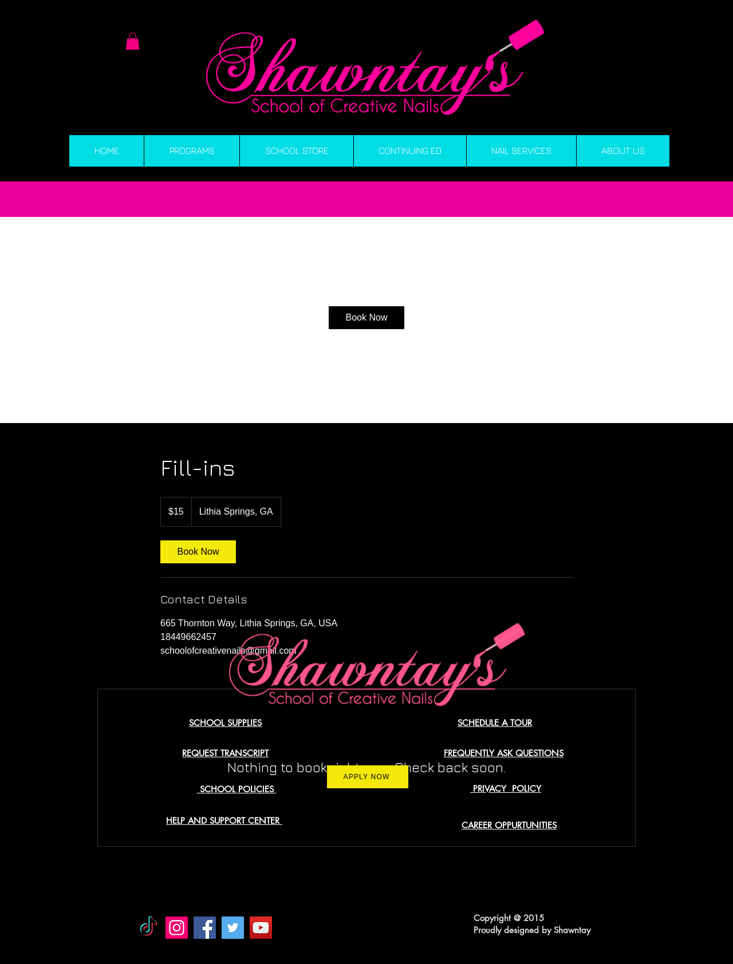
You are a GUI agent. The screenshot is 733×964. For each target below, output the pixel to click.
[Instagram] (176, 927)
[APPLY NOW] (367, 776)
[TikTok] (148, 927)
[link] (366, 317)
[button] (132, 41)
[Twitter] (233, 927)
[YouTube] (261, 927)
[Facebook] (205, 927)
